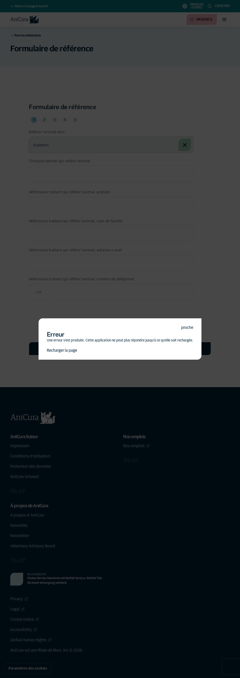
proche (187, 328)
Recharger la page (62, 350)
